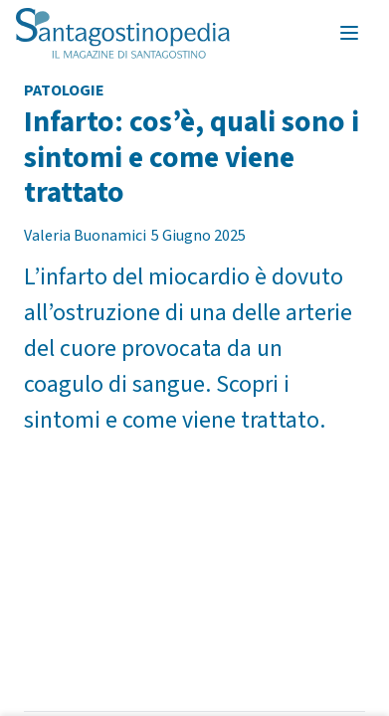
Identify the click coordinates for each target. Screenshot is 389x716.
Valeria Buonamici (85, 236)
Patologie (64, 90)
